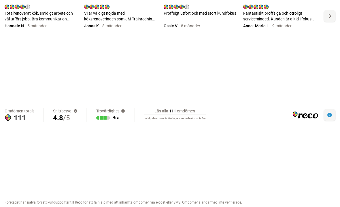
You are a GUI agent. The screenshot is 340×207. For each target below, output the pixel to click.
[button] (329, 115)
